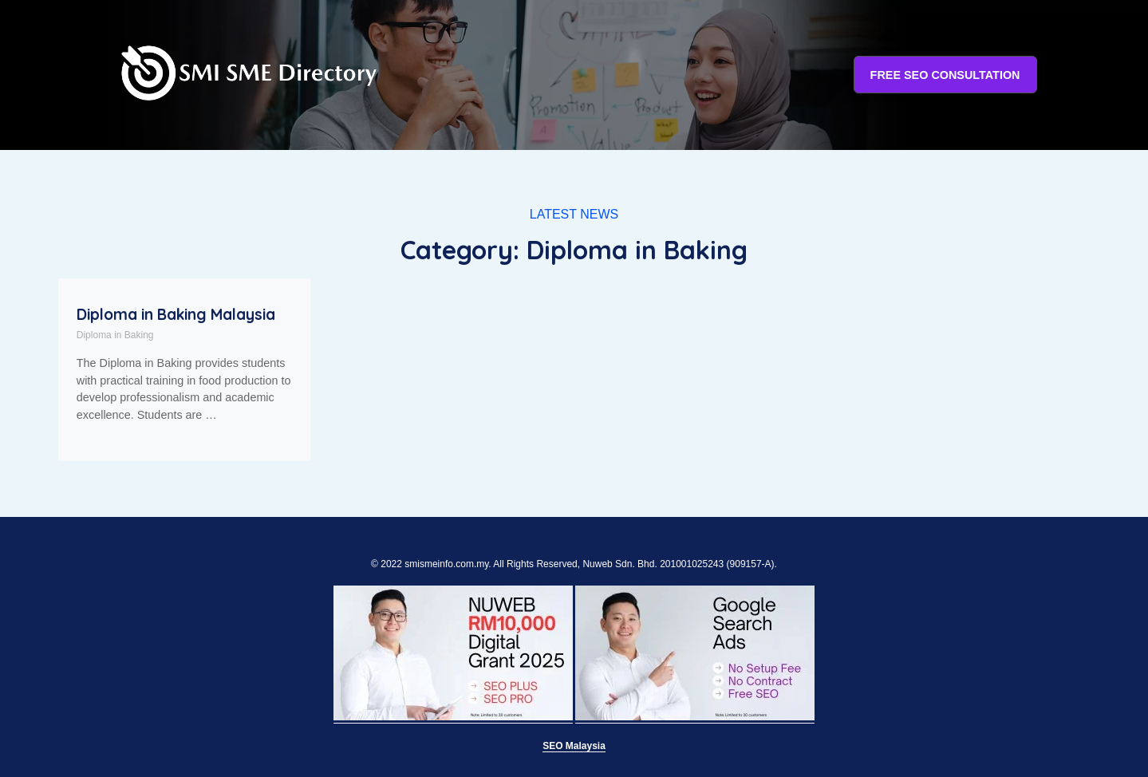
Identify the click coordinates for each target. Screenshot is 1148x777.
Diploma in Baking (115, 335)
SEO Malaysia (574, 745)
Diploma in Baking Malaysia (176, 314)
